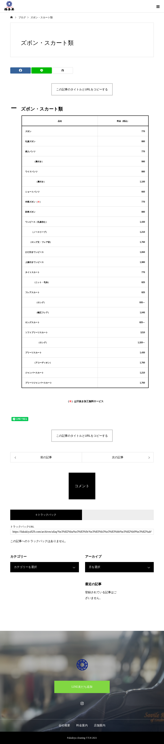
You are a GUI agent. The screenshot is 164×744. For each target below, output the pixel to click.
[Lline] (41, 70)
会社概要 (64, 725)
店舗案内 (99, 725)
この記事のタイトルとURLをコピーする (82, 89)
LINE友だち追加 (82, 686)
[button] (82, 109)
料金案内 (82, 725)
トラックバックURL (22, 526)
